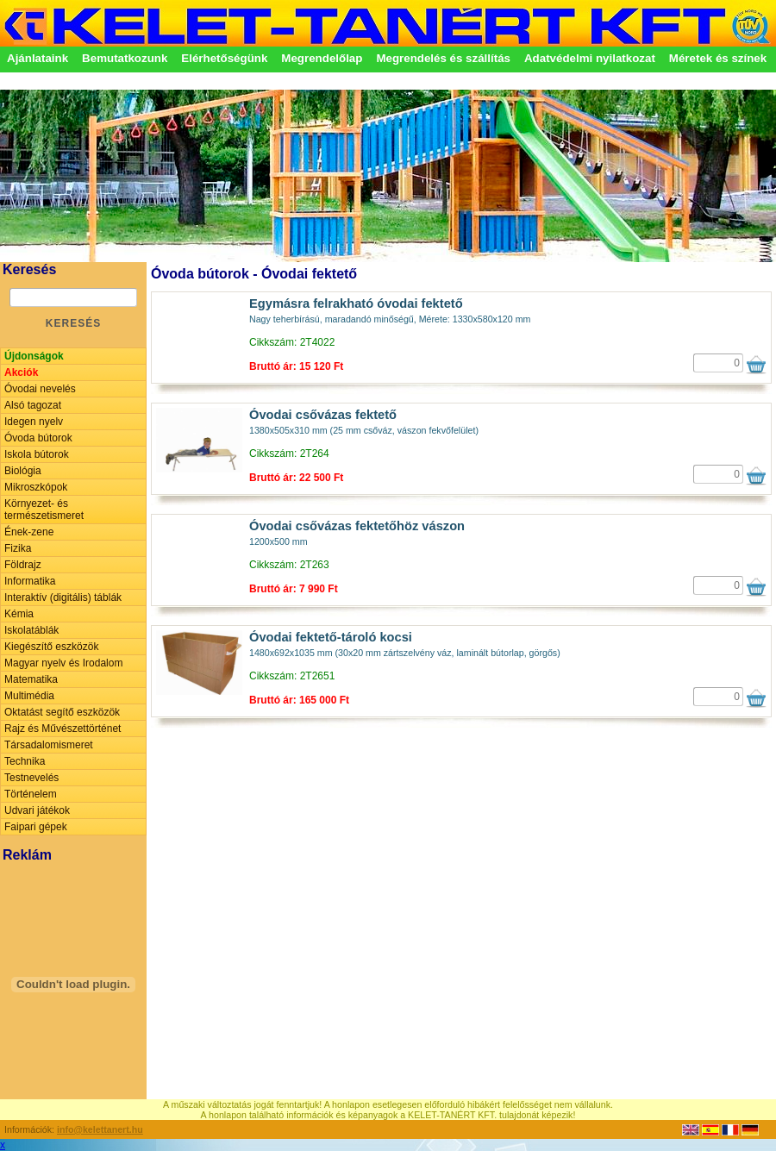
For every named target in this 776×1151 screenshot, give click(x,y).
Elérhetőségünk (224, 58)
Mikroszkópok (35, 487)
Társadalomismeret (48, 745)
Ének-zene (28, 532)
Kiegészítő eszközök (51, 647)
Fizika (17, 548)
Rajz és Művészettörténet (62, 729)
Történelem (30, 794)
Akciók (21, 372)
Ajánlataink (37, 58)
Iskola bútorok (36, 454)
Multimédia (29, 696)
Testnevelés (31, 778)
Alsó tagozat (32, 405)
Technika (24, 761)
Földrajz (22, 565)
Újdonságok (34, 356)
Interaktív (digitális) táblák (63, 597)
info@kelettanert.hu (100, 1129)
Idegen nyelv (33, 422)
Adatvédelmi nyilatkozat (589, 58)
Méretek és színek (718, 58)
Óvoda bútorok (38, 438)
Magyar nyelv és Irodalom (63, 663)
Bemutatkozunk (124, 58)
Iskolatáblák (31, 630)
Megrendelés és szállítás (443, 58)
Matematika (31, 679)
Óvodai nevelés (40, 389)
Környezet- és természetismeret (44, 509)
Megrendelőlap (321, 58)
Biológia (22, 471)
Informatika (29, 581)
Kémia (19, 614)
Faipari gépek (35, 827)
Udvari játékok (37, 810)
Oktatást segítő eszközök (62, 712)
